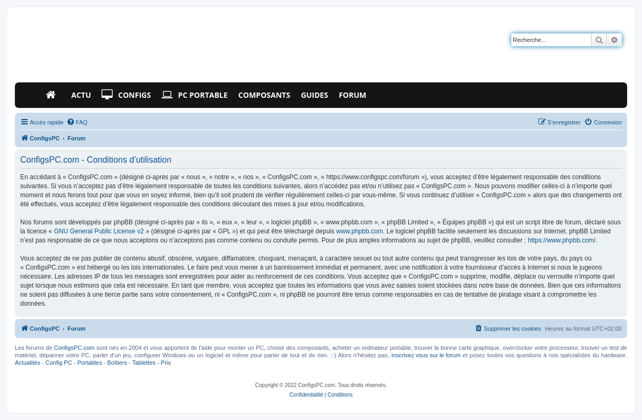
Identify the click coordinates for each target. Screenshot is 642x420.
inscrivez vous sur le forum (425, 355)
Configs (126, 95)
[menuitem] (77, 122)
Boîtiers (117, 362)
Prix (166, 362)
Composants (264, 95)
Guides (314, 95)
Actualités (27, 362)
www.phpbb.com (359, 231)
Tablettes (144, 362)
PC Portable (194, 95)
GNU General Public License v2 (98, 231)
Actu (81, 95)
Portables (89, 362)
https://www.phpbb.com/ (561, 240)
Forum (352, 95)
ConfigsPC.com (74, 348)
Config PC (58, 362)
